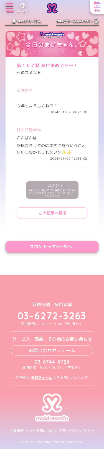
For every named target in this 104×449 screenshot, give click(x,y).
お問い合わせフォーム (52, 350)
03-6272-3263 (52, 316)
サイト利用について (41, 431)
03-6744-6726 (52, 362)
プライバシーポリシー (76, 431)
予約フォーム (41, 377)
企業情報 (17, 431)
